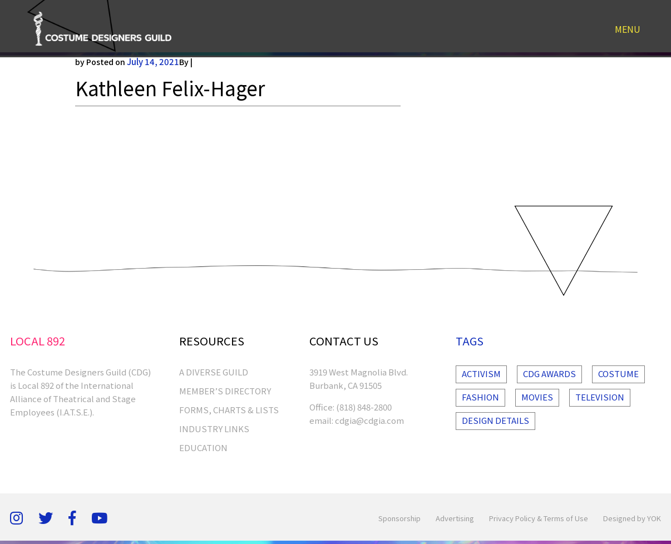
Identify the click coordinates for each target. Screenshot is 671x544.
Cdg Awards (549, 373)
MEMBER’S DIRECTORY (225, 391)
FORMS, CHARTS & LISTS (229, 410)
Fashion (480, 397)
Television (599, 397)
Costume (618, 373)
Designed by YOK (632, 518)
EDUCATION (203, 447)
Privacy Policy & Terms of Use (538, 518)
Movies (537, 397)
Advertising (455, 518)
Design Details (495, 420)
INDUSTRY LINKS (214, 428)
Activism (481, 373)
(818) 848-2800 (364, 407)
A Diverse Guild (213, 372)
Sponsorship (399, 518)
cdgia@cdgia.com (369, 420)
